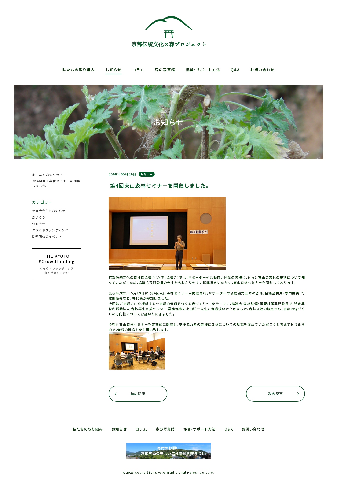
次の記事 (275, 394)
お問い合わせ (262, 69)
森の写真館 (165, 69)
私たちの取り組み (78, 69)
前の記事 (138, 394)
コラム (138, 69)
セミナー (146, 174)
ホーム (37, 174)
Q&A (235, 69)
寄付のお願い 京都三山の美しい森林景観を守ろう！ (168, 451)
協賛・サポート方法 (203, 69)
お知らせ (113, 69)
